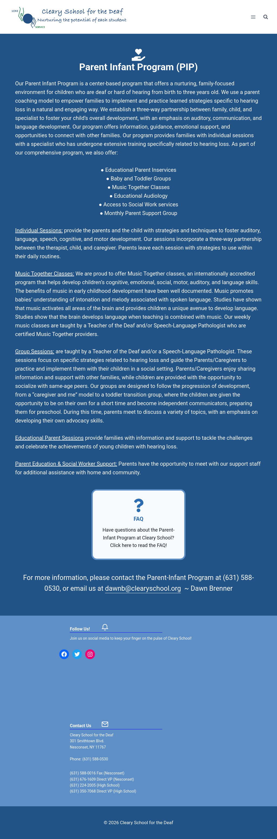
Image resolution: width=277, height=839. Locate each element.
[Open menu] (253, 17)
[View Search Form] (266, 17)
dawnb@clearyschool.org (143, 588)
